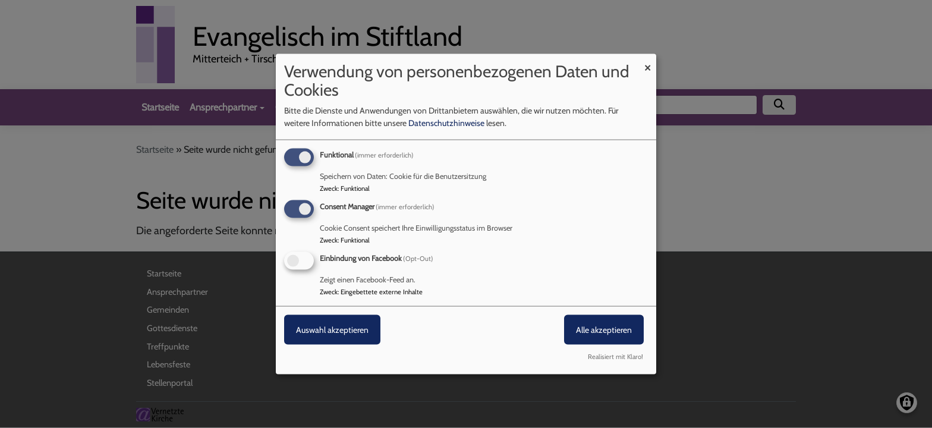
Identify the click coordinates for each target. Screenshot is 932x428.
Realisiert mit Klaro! (615, 356)
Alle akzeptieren (604, 330)
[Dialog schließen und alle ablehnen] (647, 61)
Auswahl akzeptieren (332, 330)
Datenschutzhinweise (446, 123)
